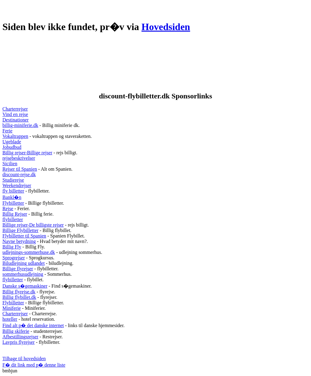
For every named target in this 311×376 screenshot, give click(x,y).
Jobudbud (11, 147)
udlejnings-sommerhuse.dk (28, 252)
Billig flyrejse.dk (18, 291)
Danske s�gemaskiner (24, 286)
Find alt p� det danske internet (33, 325)
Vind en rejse (15, 114)
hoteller (9, 319)
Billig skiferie (15, 331)
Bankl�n (11, 197)
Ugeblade (11, 141)
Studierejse (13, 180)
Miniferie (11, 308)
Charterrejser (15, 108)
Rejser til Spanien (19, 169)
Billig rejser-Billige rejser (27, 152)
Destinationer (15, 119)
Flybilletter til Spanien (24, 235)
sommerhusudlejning (22, 274)
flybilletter (12, 219)
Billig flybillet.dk (19, 297)
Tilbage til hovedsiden (24, 358)
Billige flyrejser (17, 268)
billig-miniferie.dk (20, 125)
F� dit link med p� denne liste (33, 364)
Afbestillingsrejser (20, 336)
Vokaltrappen (15, 136)
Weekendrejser (16, 185)
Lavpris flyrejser (18, 342)
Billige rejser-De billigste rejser (33, 224)
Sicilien (9, 163)
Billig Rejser (14, 214)
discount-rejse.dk (19, 174)
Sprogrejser (13, 257)
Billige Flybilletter (20, 230)
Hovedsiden (166, 26)
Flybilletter (13, 203)
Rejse (7, 208)
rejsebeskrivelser (18, 158)
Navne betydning (19, 241)
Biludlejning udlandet (23, 263)
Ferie (7, 130)
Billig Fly (11, 246)
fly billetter (13, 190)
